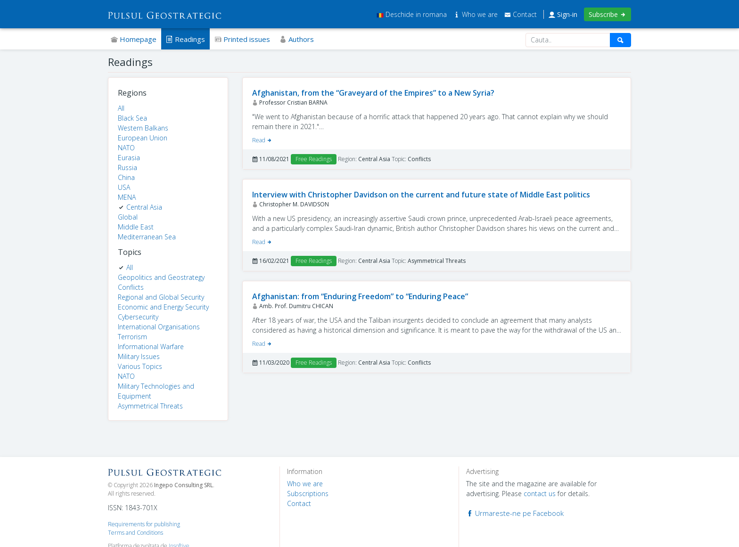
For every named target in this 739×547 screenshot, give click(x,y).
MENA (127, 197)
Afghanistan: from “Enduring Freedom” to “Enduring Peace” (360, 296)
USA (124, 187)
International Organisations (159, 326)
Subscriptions (307, 493)
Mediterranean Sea (147, 236)
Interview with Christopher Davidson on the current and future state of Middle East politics (421, 194)
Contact (520, 14)
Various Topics (140, 366)
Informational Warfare (151, 346)
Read (262, 140)
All (121, 108)
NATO (126, 147)
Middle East (136, 226)
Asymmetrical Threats (150, 405)
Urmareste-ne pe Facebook (515, 513)
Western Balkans (143, 127)
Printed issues (242, 39)
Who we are (476, 14)
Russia (127, 167)
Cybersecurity (138, 316)
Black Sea (132, 118)
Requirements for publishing (144, 524)
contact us (540, 493)
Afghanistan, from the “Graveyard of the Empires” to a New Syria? (373, 93)
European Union (142, 137)
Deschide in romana (412, 14)
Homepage (133, 39)
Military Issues (139, 356)
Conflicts (131, 287)
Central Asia (144, 207)
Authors (296, 39)
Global (128, 216)
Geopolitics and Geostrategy (161, 277)
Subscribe (607, 14)
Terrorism (132, 336)
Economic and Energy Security (163, 306)
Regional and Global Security (161, 297)
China (126, 177)
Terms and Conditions (135, 533)
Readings (185, 39)
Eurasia (129, 157)
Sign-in (563, 14)
